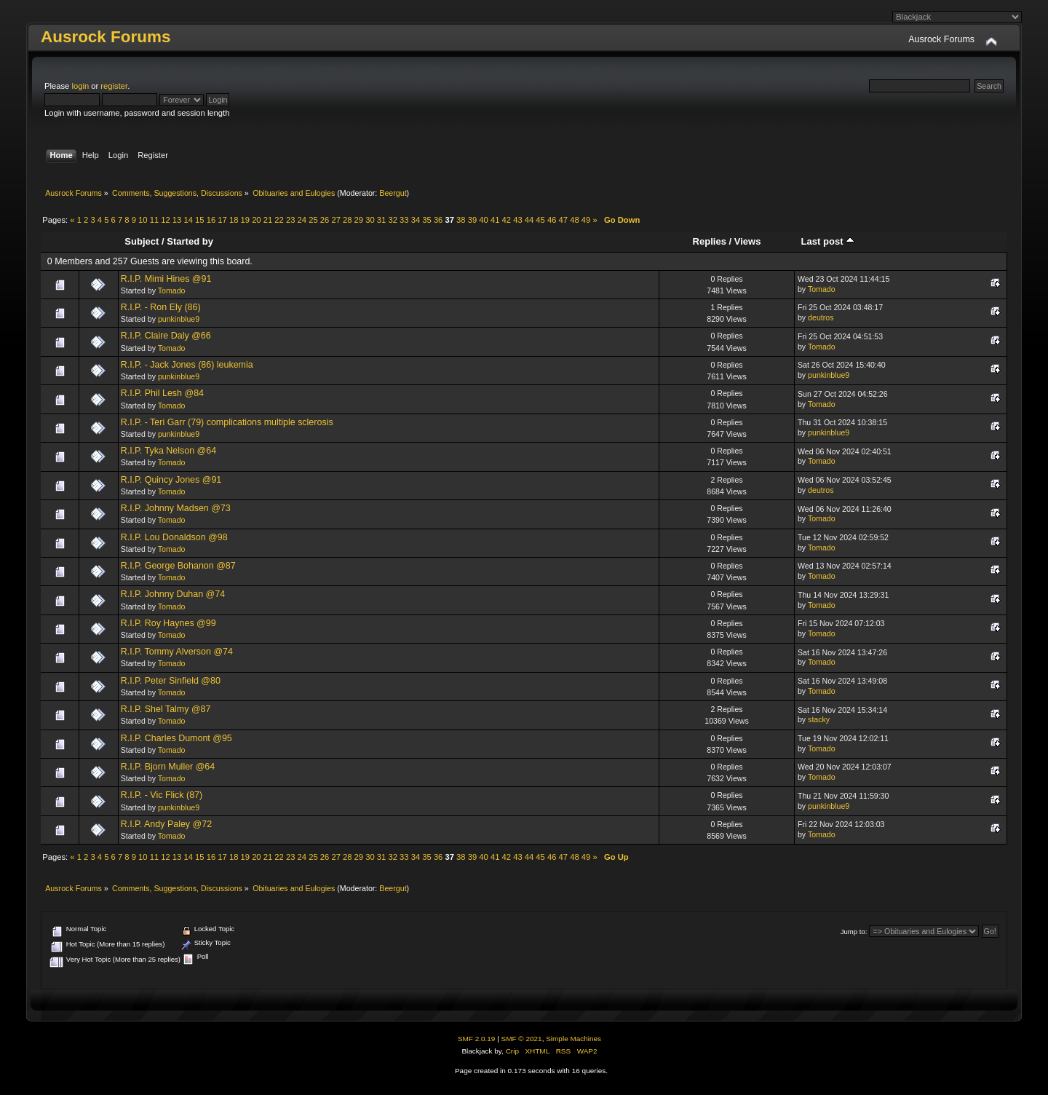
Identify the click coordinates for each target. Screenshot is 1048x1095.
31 (381, 220)
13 (176, 220)
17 (222, 220)
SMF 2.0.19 (477, 1039)
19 (245, 220)
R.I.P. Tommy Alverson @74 (177, 652)
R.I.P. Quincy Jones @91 (171, 480)
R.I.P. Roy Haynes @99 (168, 623)
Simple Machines (573, 1039)
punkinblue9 (178, 319)
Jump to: (854, 932)
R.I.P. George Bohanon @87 (178, 566)
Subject (141, 241)
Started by (190, 241)
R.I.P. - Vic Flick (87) (161, 795)
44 (529, 220)
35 (426, 220)
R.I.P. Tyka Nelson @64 (168, 451)
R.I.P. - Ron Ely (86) (161, 307)
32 (392, 220)
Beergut (392, 193)
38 (460, 220)
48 (574, 220)
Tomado (172, 290)
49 (585, 220)
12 (165, 220)
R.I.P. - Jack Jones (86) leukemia (187, 365)
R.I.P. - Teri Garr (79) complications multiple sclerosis (227, 422)
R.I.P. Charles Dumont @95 (176, 738)
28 (347, 220)
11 (154, 220)
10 (142, 220)
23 (290, 220)
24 (302, 220)
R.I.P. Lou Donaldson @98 (174, 537)
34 (415, 220)
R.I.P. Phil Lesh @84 (162, 393)
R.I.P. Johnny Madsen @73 (176, 508)
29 (358, 220)
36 (438, 220)
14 (187, 220)
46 (551, 220)
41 (495, 220)
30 (369, 220)
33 (404, 220)
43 (517, 220)
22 (278, 220)
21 (267, 220)
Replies (709, 241)
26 (324, 220)
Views (747, 241)
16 (211, 220)
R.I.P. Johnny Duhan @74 (173, 594)
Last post (828, 241)
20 (256, 220)
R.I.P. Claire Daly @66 (166, 336)
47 (563, 220)
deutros (820, 317)
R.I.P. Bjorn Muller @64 (168, 767)
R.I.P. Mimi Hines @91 (166, 279)
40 (483, 220)
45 (540, 220)
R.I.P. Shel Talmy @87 (166, 709)
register (113, 86)
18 (233, 220)
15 (199, 220)
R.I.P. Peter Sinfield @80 (171, 681)
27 (335, 220)
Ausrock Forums (105, 37)
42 (506, 220)
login (80, 86)
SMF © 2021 (521, 1039)
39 (472, 220)
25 (313, 220)
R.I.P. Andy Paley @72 (166, 824)
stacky (819, 719)
